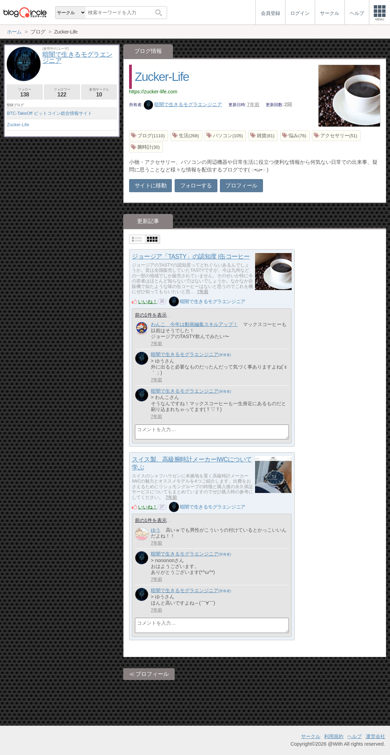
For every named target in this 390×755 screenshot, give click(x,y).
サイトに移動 (150, 185)
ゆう (155, 530)
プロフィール (241, 185)
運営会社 (375, 736)
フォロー (25, 92)
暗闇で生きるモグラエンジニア (183, 104)
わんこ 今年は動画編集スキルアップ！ (194, 324)
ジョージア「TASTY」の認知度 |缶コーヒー (191, 256)
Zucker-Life (162, 76)
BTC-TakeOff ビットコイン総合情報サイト (49, 113)
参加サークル (99, 92)
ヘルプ (354, 736)
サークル (310, 736)
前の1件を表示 (151, 315)
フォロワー (62, 92)
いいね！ (147, 301)
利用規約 (333, 736)
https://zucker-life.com (153, 91)
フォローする (196, 185)
